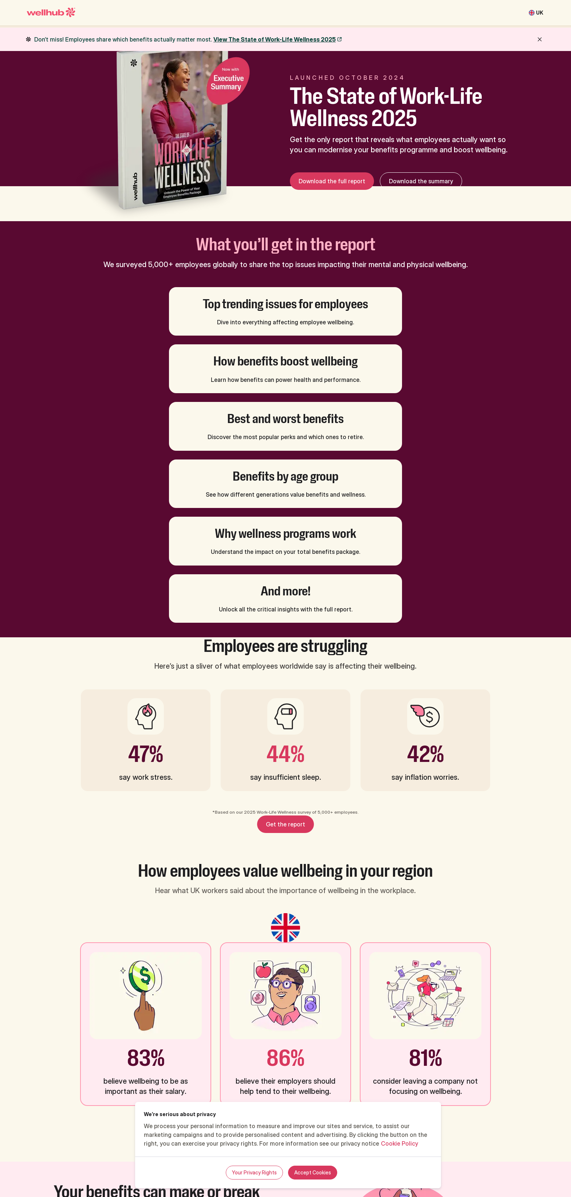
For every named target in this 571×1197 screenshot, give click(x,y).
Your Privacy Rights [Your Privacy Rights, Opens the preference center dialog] (254, 1172)
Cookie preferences (489, 1164)
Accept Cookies (312, 1172)
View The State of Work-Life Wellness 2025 (274, 39)
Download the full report (332, 181)
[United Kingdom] (536, 13)
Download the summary (421, 181)
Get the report (285, 652)
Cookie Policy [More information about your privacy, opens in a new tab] (399, 1143)
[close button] (540, 39)
